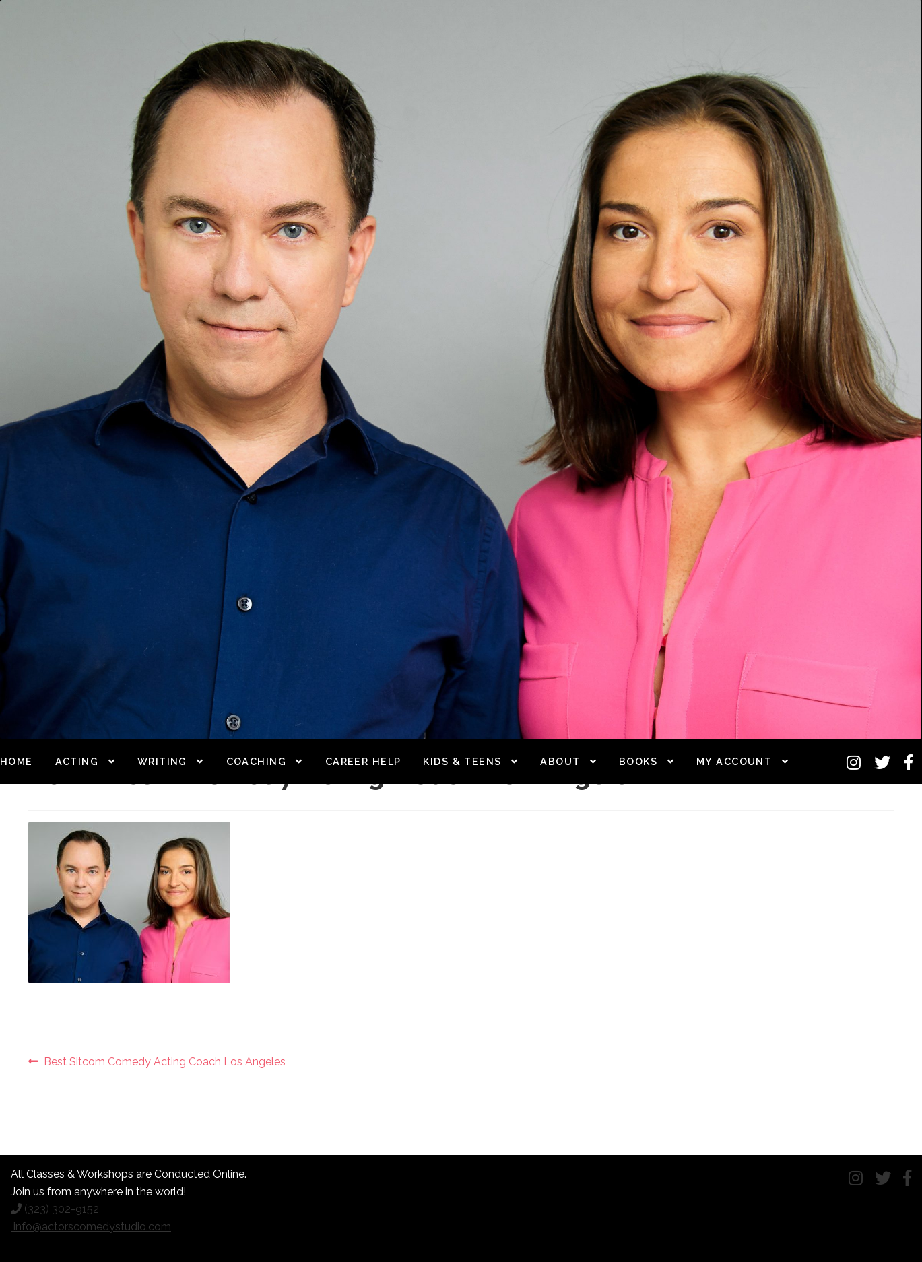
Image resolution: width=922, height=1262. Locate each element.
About (560, 761)
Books (638, 761)
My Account (734, 761)
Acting (77, 761)
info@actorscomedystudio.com (91, 1226)
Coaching (256, 761)
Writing (162, 761)
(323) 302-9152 (55, 1209)
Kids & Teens (462, 761)
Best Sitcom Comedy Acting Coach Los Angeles (164, 1062)
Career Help (363, 761)
